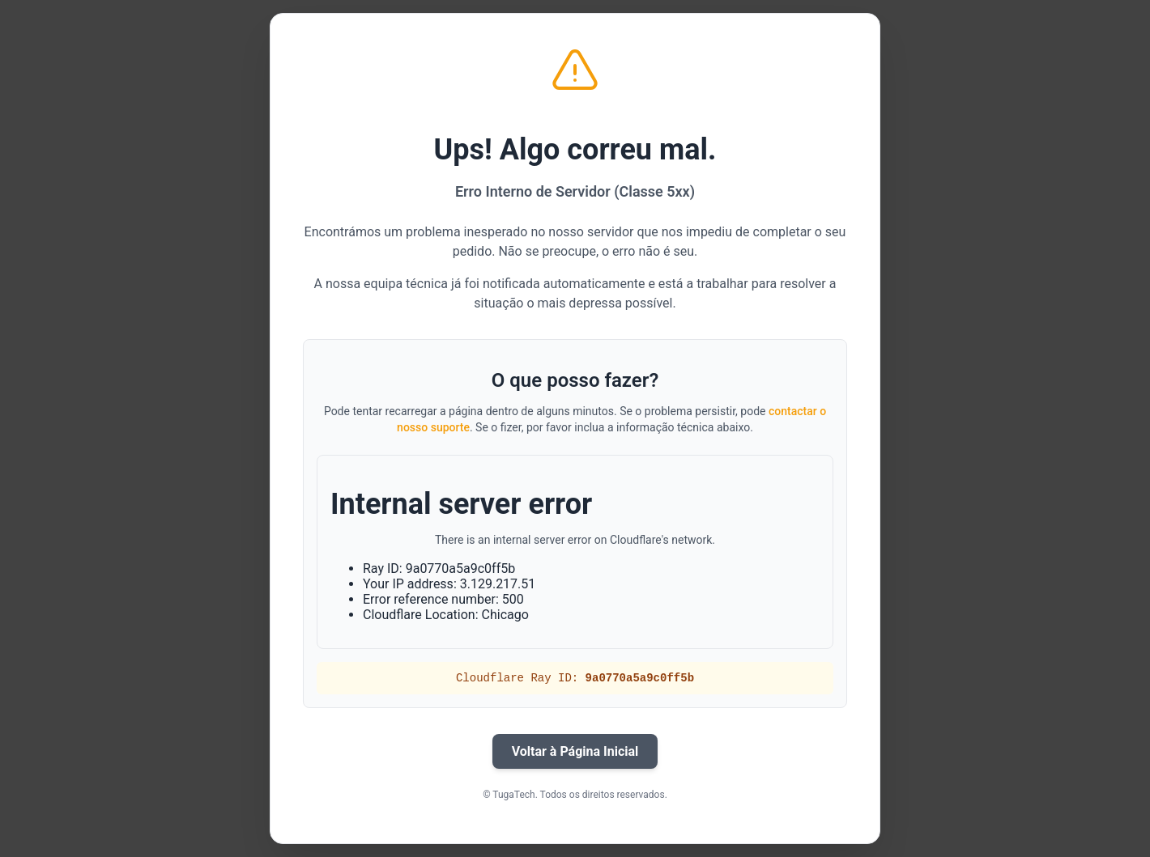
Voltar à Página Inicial (575, 751)
